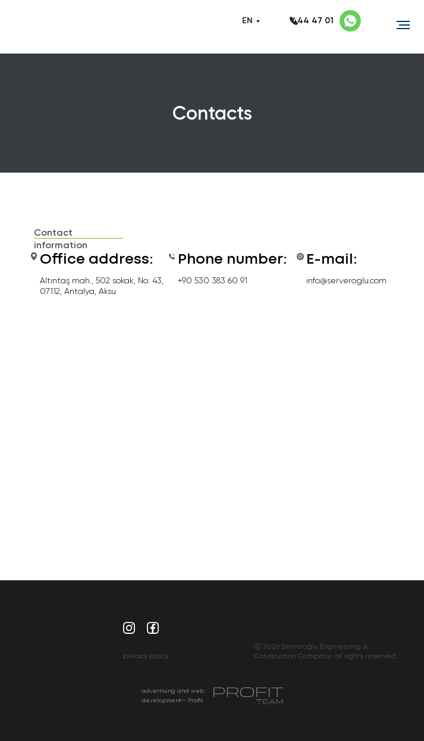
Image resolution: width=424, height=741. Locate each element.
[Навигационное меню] (403, 25)
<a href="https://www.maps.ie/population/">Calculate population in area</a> (212, 425)
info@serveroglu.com (346, 280)
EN (247, 20)
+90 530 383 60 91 (212, 280)
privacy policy (146, 656)
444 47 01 (312, 20)
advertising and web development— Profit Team (173, 700)
